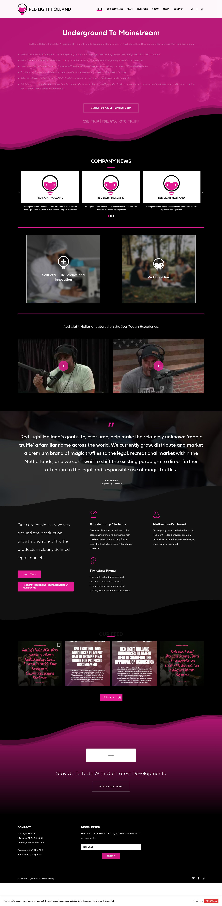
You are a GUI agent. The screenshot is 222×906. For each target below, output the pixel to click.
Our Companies (115, 9)
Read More (198, 901)
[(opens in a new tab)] (50, 187)
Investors (142, 9)
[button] (108, 216)
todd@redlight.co (32, 855)
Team (130, 9)
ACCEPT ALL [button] (211, 901)
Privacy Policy (48, 879)
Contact (178, 9)
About (155, 9)
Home (99, 9)
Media (166, 9)
